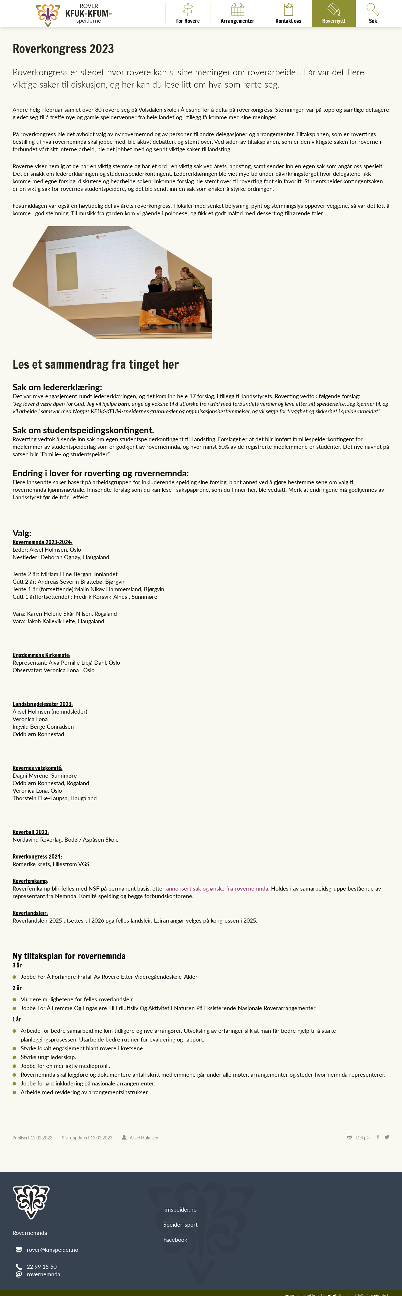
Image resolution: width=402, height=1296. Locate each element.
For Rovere (188, 13)
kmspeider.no (180, 1205)
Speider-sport (180, 1220)
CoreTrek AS (333, 1291)
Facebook (175, 1235)
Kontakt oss (288, 13)
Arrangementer (237, 13)
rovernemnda (43, 1270)
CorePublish (378, 1291)
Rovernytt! (333, 13)
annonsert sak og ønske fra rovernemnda (213, 885)
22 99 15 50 (42, 1262)
